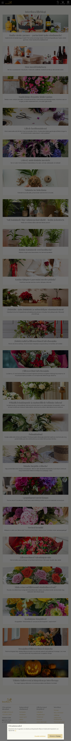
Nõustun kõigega (55, 736)
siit (15, 730)
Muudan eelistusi (40, 736)
